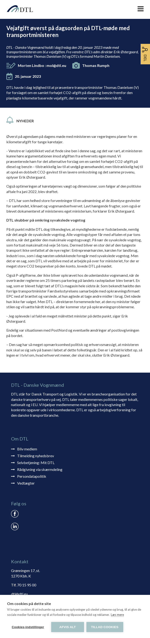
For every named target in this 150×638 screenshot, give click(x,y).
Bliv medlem (27, 449)
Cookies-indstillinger (28, 627)
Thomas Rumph (95, 65)
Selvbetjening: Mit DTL (35, 462)
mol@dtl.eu (56, 65)
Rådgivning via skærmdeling (39, 469)
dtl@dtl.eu (19, 594)
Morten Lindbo (42, 65)
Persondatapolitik (31, 476)
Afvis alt (67, 627)
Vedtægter (26, 483)
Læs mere (117, 615)
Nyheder (25, 121)
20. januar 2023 (28, 76)
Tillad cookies (105, 627)
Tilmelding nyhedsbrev (35, 455)
